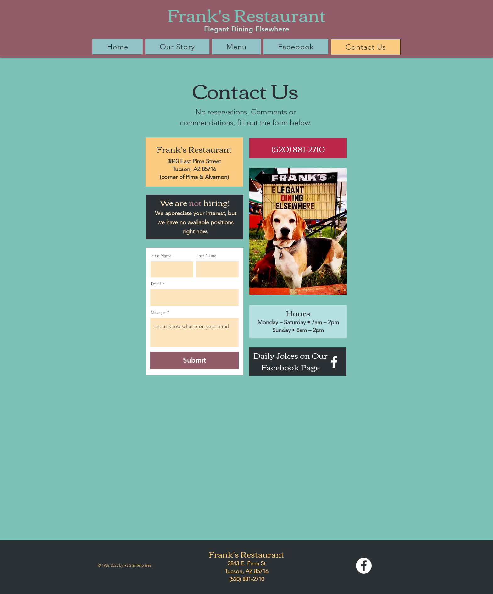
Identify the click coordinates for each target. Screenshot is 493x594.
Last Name (206, 255)
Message (158, 312)
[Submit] (194, 360)
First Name (161, 255)
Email (156, 283)
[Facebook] (334, 362)
